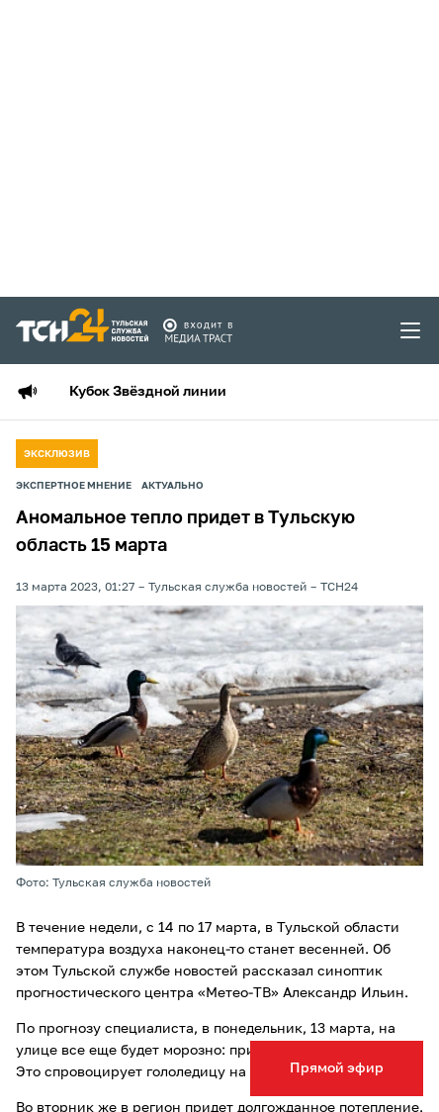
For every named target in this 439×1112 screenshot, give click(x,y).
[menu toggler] (411, 330)
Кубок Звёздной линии (147, 392)
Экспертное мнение (74, 486)
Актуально (172, 486)
